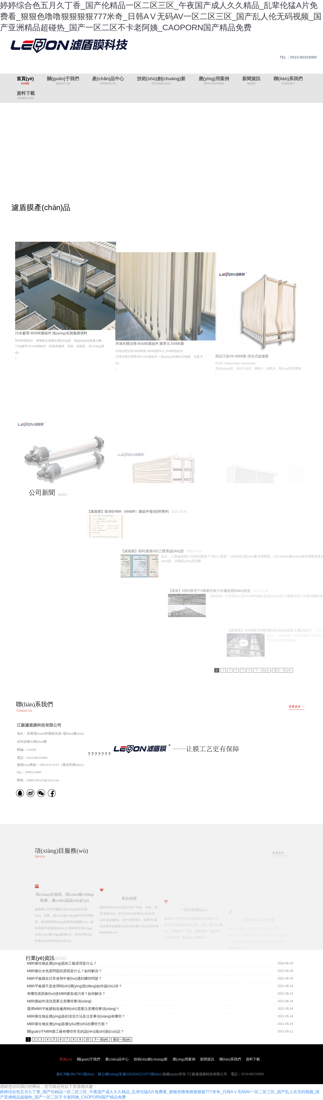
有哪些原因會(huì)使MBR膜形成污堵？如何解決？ (66, 994)
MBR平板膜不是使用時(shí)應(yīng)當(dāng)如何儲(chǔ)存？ (74, 986)
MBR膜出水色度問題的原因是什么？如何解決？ (64, 971)
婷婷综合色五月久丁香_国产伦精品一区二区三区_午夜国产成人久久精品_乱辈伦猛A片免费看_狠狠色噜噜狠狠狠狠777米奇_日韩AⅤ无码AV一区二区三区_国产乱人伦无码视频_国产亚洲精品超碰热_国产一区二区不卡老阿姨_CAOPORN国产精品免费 (160, 16)
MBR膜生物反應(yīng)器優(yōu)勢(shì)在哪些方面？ (68, 1024)
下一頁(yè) (262, 670)
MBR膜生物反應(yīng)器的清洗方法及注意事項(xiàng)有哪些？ (76, 1016)
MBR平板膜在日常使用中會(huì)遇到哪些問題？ (64, 978)
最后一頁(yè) (282, 670)
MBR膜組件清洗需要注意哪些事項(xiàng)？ (59, 1001)
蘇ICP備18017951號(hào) (75, 1074)
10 (87, 1039)
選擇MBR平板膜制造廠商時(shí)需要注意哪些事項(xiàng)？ (73, 1009)
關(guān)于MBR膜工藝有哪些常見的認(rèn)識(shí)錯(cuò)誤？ (75, 1031)
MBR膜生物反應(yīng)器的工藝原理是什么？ (62, 963)
